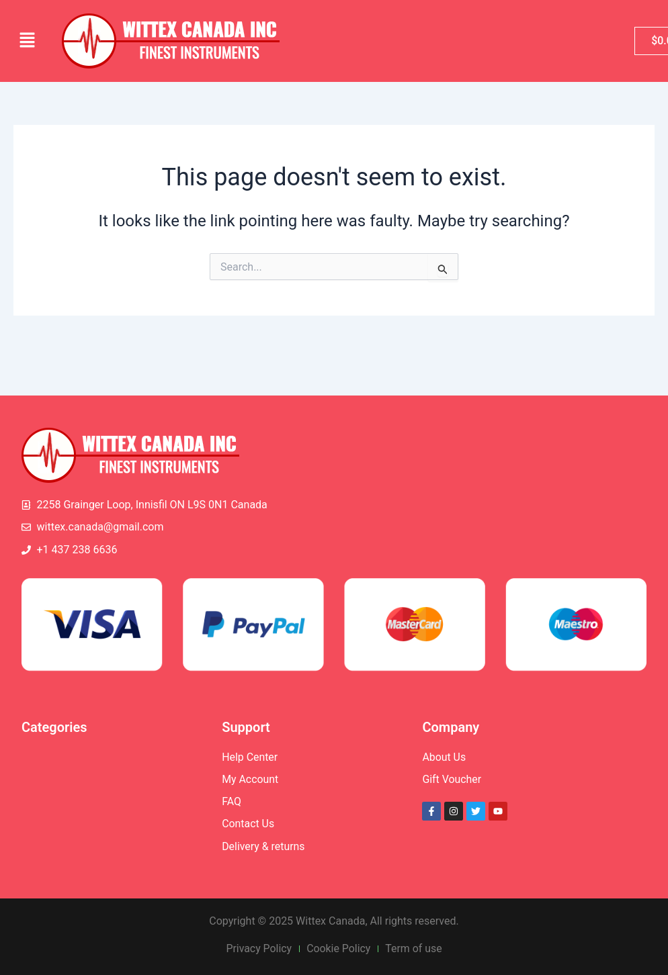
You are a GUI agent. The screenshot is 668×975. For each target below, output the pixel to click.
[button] (27, 41)
